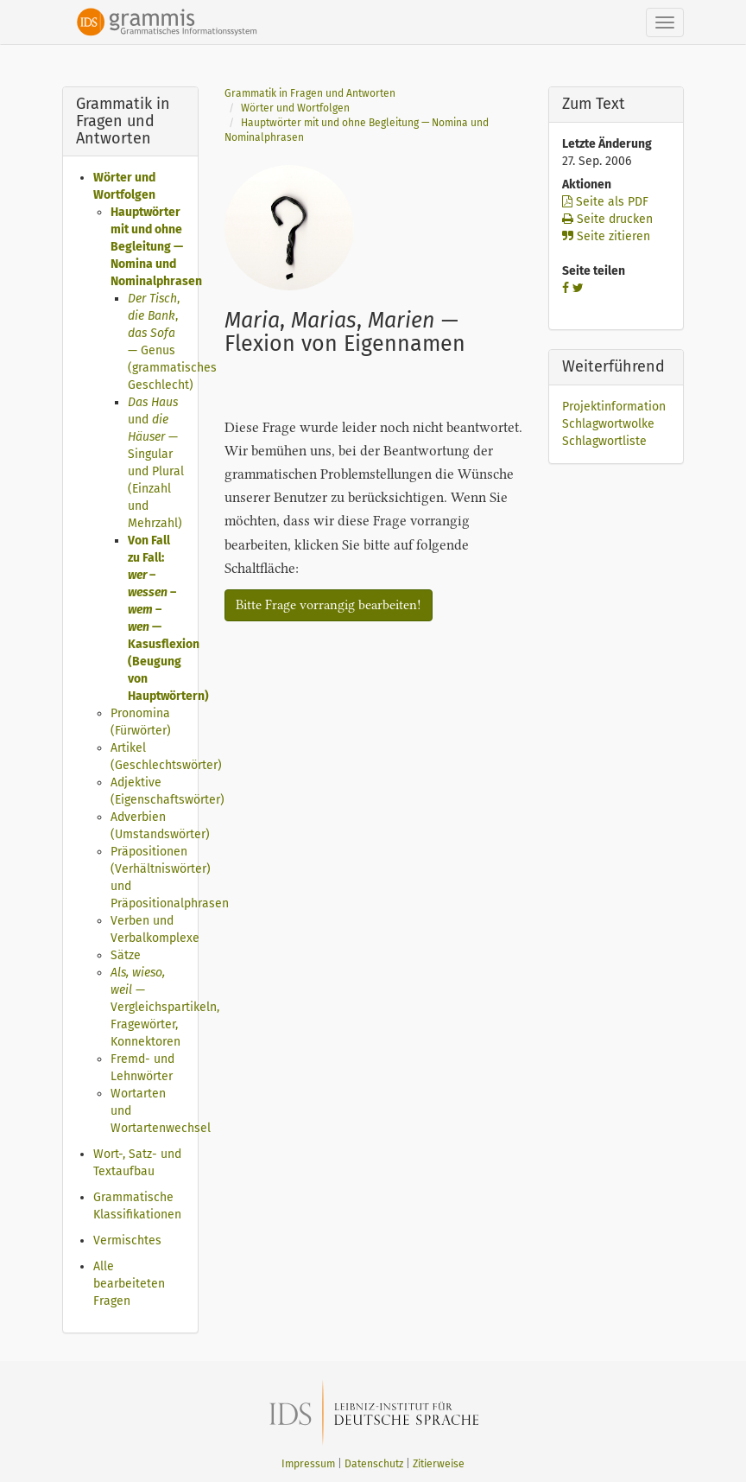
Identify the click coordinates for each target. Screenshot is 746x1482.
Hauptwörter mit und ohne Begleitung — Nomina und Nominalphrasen (156, 247)
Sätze (126, 955)
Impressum (308, 1464)
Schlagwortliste (604, 441)
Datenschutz (374, 1464)
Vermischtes (127, 1240)
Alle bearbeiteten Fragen (129, 1283)
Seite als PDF (605, 201)
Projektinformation (614, 406)
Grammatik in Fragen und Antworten (309, 93)
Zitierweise (439, 1464)
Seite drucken (607, 219)
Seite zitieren (606, 236)
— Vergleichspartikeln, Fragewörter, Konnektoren (165, 1007)
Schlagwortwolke (608, 424)
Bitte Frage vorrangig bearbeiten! (328, 605)
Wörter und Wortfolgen (295, 108)
